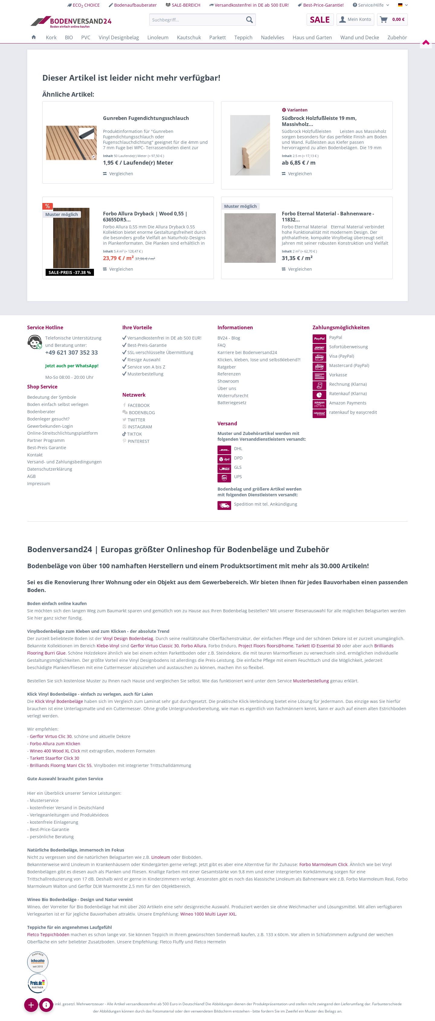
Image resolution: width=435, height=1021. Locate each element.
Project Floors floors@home (265, 646)
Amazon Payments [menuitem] (339, 403)
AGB (31, 476)
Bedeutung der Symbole (51, 397)
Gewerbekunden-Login (50, 426)
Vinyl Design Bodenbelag (128, 638)
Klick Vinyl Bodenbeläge (59, 701)
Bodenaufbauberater (135, 5)
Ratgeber (227, 367)
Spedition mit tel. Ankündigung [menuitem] (257, 504)
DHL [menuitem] (230, 448)
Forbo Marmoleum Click (323, 864)
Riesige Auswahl (141, 359)
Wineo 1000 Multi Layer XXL (208, 914)
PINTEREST (136, 441)
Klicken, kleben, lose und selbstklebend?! (259, 359)
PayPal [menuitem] (327, 337)
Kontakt (35, 455)
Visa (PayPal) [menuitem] (333, 356)
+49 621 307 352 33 (71, 352)
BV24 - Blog (229, 338)
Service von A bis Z (143, 367)
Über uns (227, 388)
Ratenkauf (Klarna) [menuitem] (340, 393)
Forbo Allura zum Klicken (55, 743)
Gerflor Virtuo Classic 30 (154, 646)
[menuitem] (83, 5)
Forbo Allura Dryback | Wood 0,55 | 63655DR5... (145, 217)
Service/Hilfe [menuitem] (369, 5)
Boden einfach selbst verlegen (58, 404)
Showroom (228, 381)
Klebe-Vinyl (108, 646)
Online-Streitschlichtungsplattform (62, 433)
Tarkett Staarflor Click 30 (54, 758)
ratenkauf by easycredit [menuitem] (345, 412)
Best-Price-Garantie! (323, 5)
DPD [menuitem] (230, 458)
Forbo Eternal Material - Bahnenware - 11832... (328, 217)
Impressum (38, 483)
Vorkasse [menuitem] (330, 375)
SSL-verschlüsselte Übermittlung (157, 352)
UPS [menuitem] (230, 476)
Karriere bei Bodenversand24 (247, 352)
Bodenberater (41, 411)
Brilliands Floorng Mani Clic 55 (61, 765)
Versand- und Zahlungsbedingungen (64, 462)
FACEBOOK (136, 405)
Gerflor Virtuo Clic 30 (51, 736)
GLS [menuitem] (230, 467)
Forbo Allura (193, 646)
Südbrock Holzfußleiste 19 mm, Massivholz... (319, 121)
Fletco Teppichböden (48, 934)
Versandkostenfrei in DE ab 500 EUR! (252, 5)
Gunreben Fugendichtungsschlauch (146, 118)
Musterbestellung (142, 374)
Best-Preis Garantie (46, 447)
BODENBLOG (138, 412)
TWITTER (133, 420)
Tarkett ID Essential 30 (318, 646)
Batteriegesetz (232, 402)
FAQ (222, 345)
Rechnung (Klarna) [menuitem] (340, 384)
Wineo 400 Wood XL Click (55, 751)
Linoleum (160, 857)
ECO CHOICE (86, 5)
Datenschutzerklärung (49, 469)
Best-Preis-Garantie (144, 345)
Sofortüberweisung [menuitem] (340, 346)
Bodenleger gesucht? (48, 419)
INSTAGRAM (137, 427)
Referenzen (229, 374)
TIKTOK (132, 434)
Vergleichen (118, 173)
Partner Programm (46, 440)
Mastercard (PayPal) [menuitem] (341, 365)
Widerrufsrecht (233, 395)
